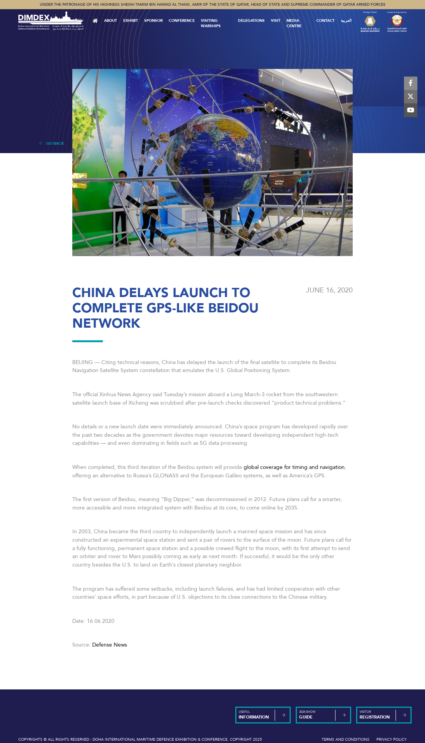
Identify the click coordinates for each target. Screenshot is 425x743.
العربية (346, 20)
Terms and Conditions (346, 739)
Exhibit (130, 20)
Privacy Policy (391, 739)
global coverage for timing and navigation (294, 467)
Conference (182, 20)
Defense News (109, 644)
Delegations (251, 20)
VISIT (275, 20)
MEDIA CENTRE (294, 23)
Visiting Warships (211, 23)
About (110, 20)
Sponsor (153, 20)
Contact (325, 20)
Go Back (51, 143)
